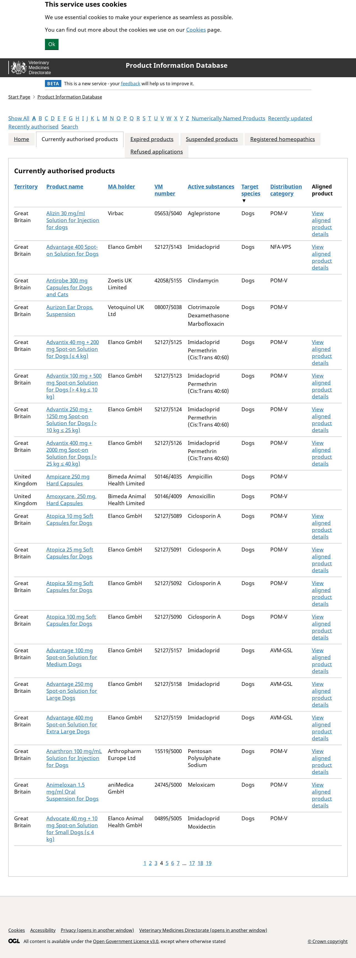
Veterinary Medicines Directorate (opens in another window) (203, 930)
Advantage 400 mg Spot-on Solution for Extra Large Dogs (71, 724)
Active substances (211, 186)
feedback (130, 84)
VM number (165, 190)
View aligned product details (322, 224)
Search (69, 126)
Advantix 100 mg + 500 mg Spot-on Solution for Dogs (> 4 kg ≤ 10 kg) (74, 386)
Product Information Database (177, 65)
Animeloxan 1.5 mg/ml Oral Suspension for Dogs (72, 791)
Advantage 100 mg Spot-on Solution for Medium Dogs (71, 657)
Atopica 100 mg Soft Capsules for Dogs (71, 620)
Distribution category (286, 190)
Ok (51, 44)
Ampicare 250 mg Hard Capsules (68, 480)
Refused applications (156, 151)
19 (208, 863)
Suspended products (212, 139)
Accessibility (42, 930)
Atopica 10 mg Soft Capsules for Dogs (69, 519)
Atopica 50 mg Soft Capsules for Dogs (69, 587)
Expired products (151, 139)
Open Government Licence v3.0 (125, 941)
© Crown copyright (328, 941)
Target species (250, 190)
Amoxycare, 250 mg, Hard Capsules (71, 500)
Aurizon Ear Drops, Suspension (70, 311)
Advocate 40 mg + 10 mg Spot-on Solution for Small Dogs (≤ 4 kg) (72, 829)
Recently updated (290, 118)
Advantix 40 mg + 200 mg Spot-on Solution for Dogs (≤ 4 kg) (72, 349)
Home (21, 139)
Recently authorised (33, 126)
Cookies (196, 29)
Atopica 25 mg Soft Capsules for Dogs (69, 553)
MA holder (121, 186)
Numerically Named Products (228, 118)
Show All (18, 118)
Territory (26, 186)
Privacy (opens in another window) (97, 930)
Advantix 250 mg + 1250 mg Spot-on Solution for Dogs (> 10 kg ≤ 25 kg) (71, 420)
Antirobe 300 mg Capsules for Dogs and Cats (69, 287)
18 (200, 863)
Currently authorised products (80, 139)
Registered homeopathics (282, 139)
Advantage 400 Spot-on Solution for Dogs (72, 250)
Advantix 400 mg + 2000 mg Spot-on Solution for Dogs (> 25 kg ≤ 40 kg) (71, 453)
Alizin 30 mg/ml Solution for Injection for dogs (72, 220)
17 (192, 863)
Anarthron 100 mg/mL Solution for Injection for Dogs (74, 758)
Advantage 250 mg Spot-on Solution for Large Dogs (71, 690)
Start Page (19, 97)
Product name (64, 186)
